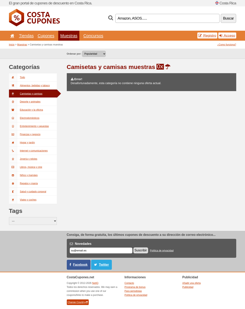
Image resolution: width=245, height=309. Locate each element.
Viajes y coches (22, 200)
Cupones (46, 35)
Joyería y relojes (23, 159)
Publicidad (187, 287)
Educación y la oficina (26, 110)
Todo (17, 77)
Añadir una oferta (191, 283)
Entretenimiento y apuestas (29, 126)
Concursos (93, 35)
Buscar (228, 18)
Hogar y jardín (22, 143)
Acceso (227, 35)
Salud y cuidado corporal (27, 192)
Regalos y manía (23, 183)
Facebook (80, 264)
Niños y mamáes (23, 175)
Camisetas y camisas (25, 94)
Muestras (68, 35)
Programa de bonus (135, 287)
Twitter (104, 264)
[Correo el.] (101, 250)
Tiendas (26, 35)
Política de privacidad (162, 250)
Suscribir (141, 250)
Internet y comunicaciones (28, 151)
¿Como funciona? (226, 44)
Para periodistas (133, 291)
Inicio (12, 44)
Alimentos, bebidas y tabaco (29, 86)
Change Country (78, 302)
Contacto (129, 283)
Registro (207, 35)
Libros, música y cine (25, 167)
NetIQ (95, 283)
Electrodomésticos (24, 118)
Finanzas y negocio (24, 134)
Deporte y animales (24, 102)
